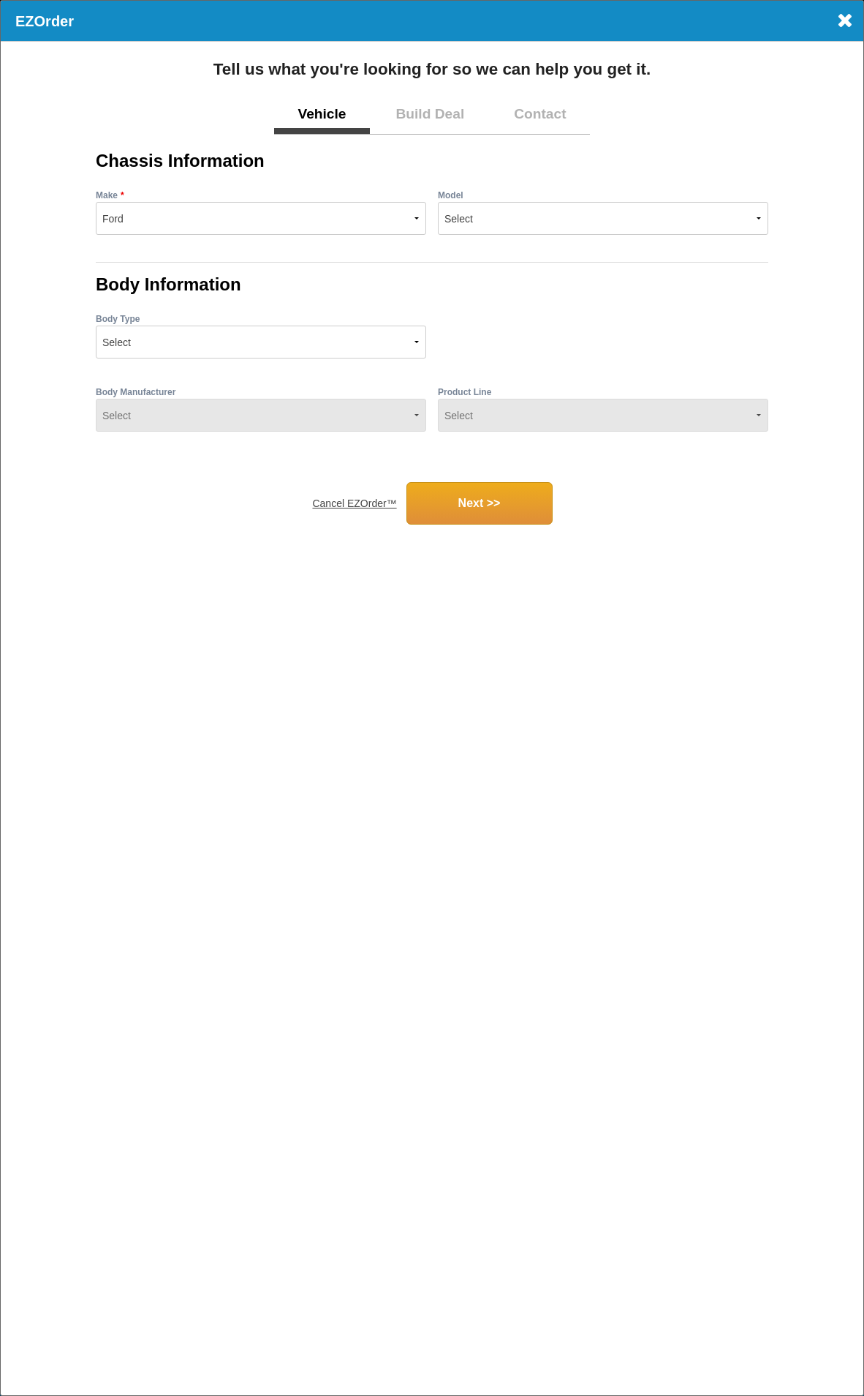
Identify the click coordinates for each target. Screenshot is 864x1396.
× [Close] (844, 20)
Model (450, 195)
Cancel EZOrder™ (354, 503)
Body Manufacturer (135, 392)
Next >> (479, 503)
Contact (540, 113)
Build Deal (429, 113)
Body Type (118, 319)
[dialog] (432, 698)
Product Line (464, 392)
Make (107, 195)
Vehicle (322, 113)
